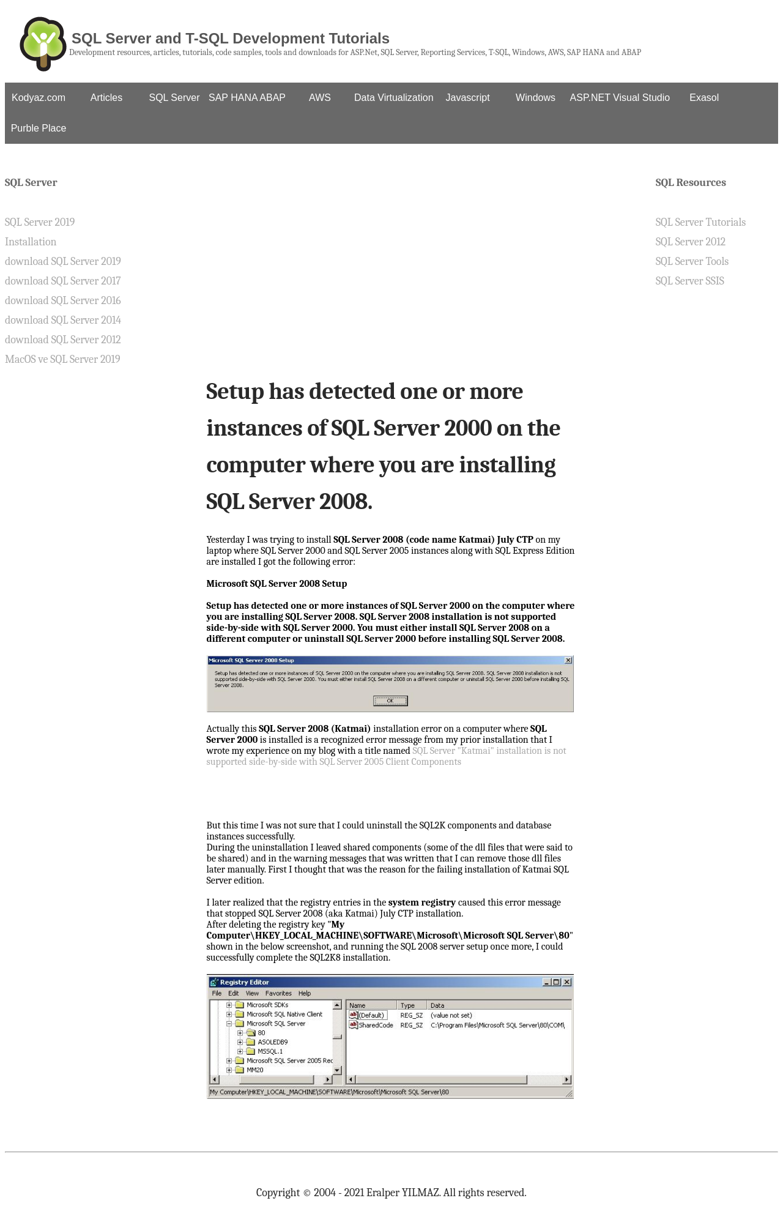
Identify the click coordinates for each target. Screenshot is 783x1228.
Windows (535, 97)
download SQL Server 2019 (63, 261)
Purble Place (39, 128)
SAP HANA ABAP (247, 97)
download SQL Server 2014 (63, 320)
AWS (320, 97)
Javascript (468, 97)
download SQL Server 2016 (63, 300)
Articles (106, 97)
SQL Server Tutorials (701, 222)
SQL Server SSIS (690, 281)
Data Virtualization (394, 97)
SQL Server (174, 97)
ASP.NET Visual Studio (620, 97)
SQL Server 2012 (690, 242)
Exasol (704, 97)
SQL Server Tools (692, 261)
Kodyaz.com (38, 97)
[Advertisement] (392, 271)
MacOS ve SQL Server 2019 (63, 359)
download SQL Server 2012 (63, 339)
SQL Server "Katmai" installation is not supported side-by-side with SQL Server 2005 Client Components (386, 756)
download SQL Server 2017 (63, 281)
